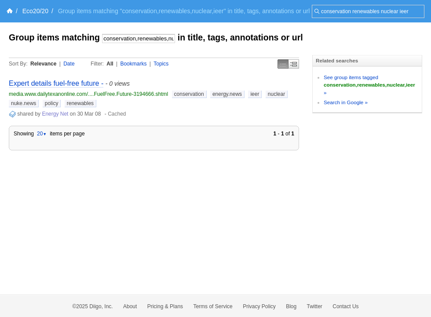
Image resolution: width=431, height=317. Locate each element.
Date (68, 64)
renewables (80, 103)
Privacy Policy (259, 306)
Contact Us (345, 306)
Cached (117, 114)
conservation (189, 94)
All (109, 64)
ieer (254, 94)
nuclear (276, 94)
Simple (283, 64)
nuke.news (23, 103)
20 (42, 134)
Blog (291, 306)
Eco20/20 (35, 11)
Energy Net (55, 114)
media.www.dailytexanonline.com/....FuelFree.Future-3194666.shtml (88, 94)
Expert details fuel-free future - (56, 83)
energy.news (227, 94)
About (130, 306)
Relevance (43, 64)
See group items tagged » (369, 84)
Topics (160, 64)
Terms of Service (212, 306)
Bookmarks (133, 64)
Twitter (314, 306)
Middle (294, 64)
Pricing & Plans (165, 306)
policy (51, 103)
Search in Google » (346, 102)
